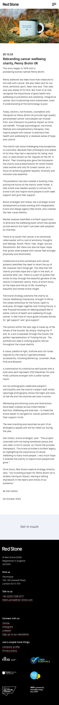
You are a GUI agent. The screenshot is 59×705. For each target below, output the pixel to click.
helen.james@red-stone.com (17, 599)
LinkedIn (6, 630)
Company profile (11, 646)
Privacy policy (9, 650)
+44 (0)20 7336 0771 (13, 596)
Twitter (6, 623)
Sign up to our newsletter (15, 634)
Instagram (7, 626)
